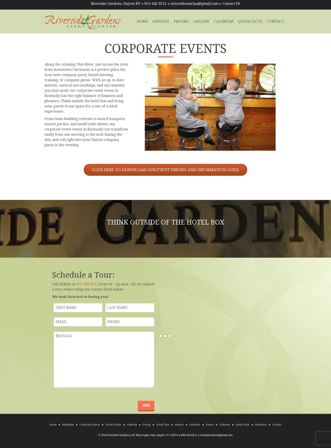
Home (52, 424)
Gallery (201, 21)
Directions (261, 424)
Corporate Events (89, 424)
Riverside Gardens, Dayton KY (115, 4)
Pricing (181, 21)
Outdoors (194, 424)
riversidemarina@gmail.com (194, 4)
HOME (142, 21)
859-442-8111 (155, 4)
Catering (132, 424)
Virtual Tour (162, 424)
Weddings (68, 424)
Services (160, 21)
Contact (275, 21)
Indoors (179, 424)
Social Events (113, 424)
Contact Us (231, 4)
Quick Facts (250, 21)
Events (210, 424)
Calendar (224, 21)
